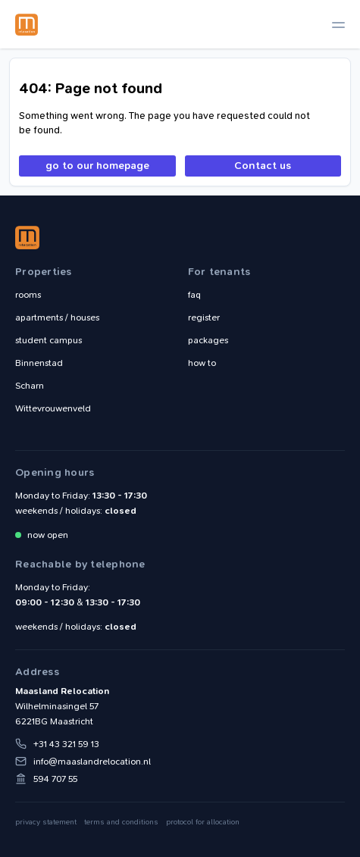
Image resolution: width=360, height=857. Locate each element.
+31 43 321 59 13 (66, 744)
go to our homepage (97, 165)
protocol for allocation (202, 822)
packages (208, 340)
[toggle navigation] (338, 25)
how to (202, 363)
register (204, 317)
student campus (48, 340)
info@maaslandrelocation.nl (92, 761)
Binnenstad (39, 363)
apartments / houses (57, 317)
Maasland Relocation (26, 24)
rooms (28, 294)
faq (194, 294)
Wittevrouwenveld (53, 408)
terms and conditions (121, 822)
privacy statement (46, 822)
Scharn (29, 385)
